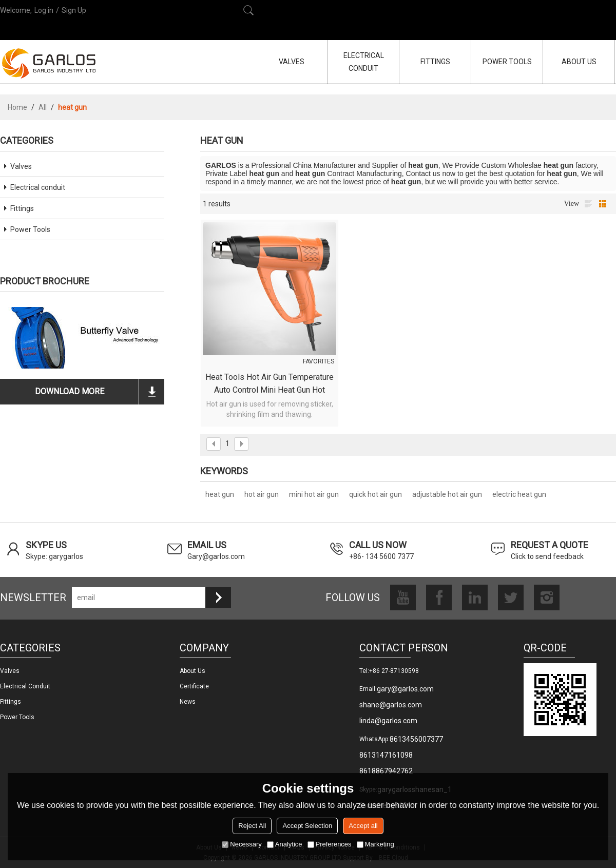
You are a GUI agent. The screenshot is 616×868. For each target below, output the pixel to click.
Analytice (284, 844)
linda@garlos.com (388, 721)
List (588, 204)
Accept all (363, 826)
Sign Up (74, 10)
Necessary (241, 844)
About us (192, 670)
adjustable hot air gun (447, 494)
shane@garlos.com (390, 705)
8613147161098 (386, 755)
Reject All (252, 826)
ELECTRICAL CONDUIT (363, 61)
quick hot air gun (375, 494)
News (188, 701)
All (42, 107)
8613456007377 (416, 739)
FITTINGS (435, 61)
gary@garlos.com (405, 689)
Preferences (329, 844)
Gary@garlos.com (216, 556)
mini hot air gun (314, 494)
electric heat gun (519, 494)
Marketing (375, 844)
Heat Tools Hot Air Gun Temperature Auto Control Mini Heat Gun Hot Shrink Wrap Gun (269, 384)
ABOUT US (579, 61)
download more (69, 391)
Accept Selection (307, 826)
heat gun (219, 494)
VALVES (291, 61)
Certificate (194, 686)
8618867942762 (386, 771)
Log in (43, 10)
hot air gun (261, 494)
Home (17, 107)
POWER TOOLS (507, 61)
